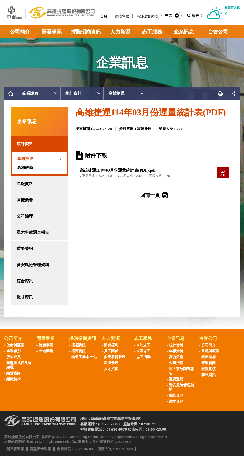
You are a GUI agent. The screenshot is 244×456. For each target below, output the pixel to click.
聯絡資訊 (208, 375)
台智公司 (218, 31)
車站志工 (143, 345)
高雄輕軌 (25, 167)
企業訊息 (184, 31)
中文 (172, 15)
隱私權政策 (15, 449)
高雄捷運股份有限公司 (49, 12)
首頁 (103, 16)
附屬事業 (46, 345)
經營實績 (208, 369)
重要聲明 (25, 248)
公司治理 (25, 216)
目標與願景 (210, 351)
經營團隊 (13, 373)
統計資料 (73, 93)
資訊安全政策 (40, 449)
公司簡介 (20, 31)
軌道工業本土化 (84, 357)
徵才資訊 (25, 297)
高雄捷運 (116, 93)
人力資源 (120, 31)
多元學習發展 (114, 357)
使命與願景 (15, 345)
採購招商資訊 (86, 31)
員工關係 (111, 351)
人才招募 (111, 369)
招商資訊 (78, 351)
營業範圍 (208, 363)
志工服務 (152, 31)
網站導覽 (122, 16)
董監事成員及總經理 (18, 365)
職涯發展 (111, 363)
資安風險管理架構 (33, 265)
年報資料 (25, 184)
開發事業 (52, 31)
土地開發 (46, 351)
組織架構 (13, 379)
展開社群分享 (233, 93)
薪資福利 (111, 345)
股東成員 (13, 357)
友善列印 (220, 93)
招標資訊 (78, 345)
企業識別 (13, 351)
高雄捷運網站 (147, 16)
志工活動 (143, 357)
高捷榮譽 (25, 200)
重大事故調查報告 (33, 232)
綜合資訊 (25, 281)
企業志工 (143, 351)
